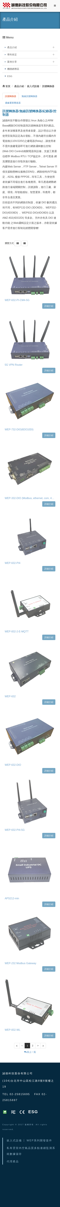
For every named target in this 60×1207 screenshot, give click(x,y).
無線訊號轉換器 (29, 96)
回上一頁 (30, 1052)
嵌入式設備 (14, 1140)
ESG (9, 76)
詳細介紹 (48, 305)
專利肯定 (12, 54)
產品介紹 (12, 47)
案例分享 (12, 61)
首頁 (6, 86)
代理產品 (13, 1161)
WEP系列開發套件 (39, 1140)
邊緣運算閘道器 (13, 103)
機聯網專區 (13, 69)
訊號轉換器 (10, 96)
